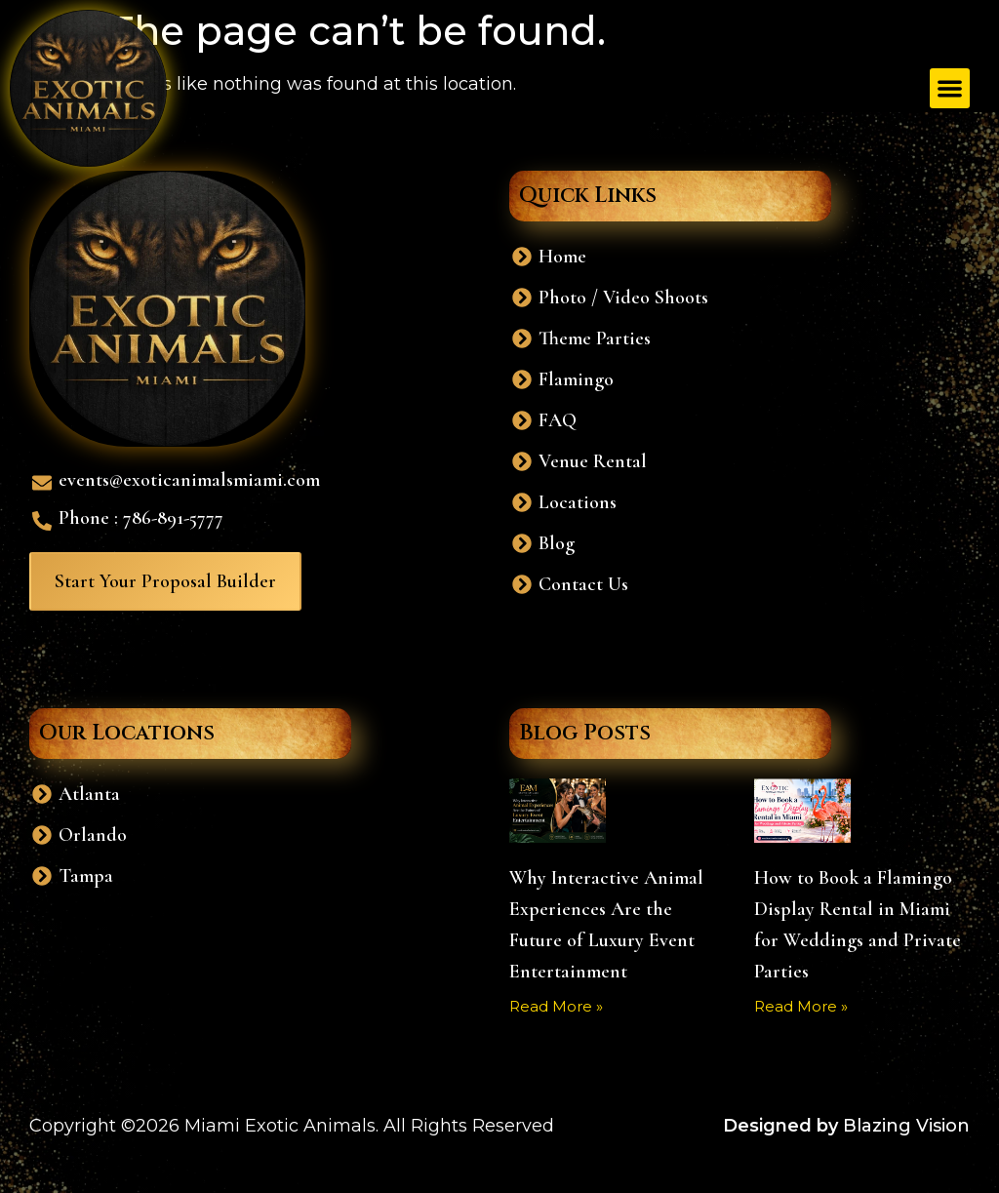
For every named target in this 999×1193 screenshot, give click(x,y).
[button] (950, 88)
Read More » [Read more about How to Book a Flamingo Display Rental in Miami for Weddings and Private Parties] (801, 1006)
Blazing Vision (906, 1125)
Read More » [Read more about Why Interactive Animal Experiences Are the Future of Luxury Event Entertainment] (556, 1006)
